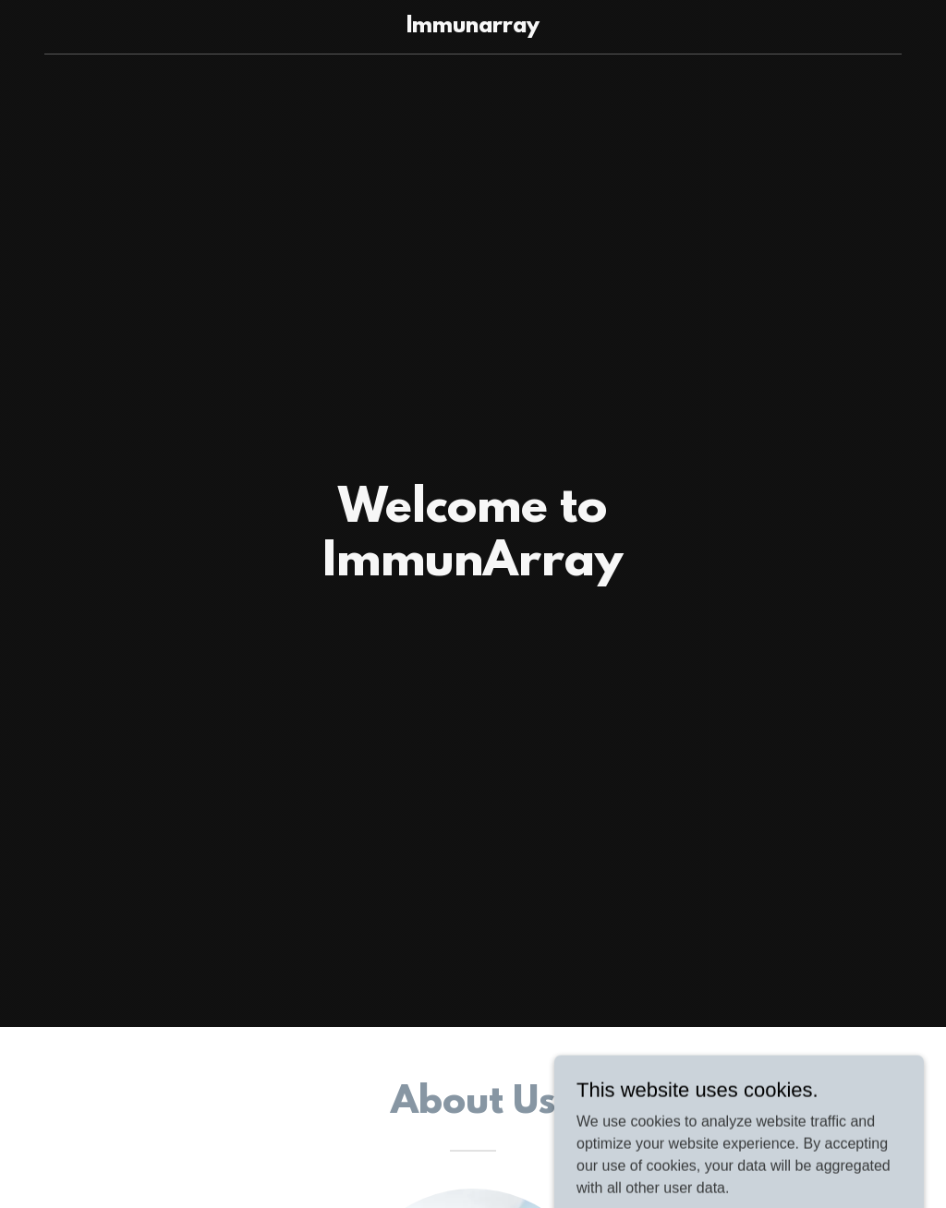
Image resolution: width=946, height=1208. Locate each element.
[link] (472, 27)
